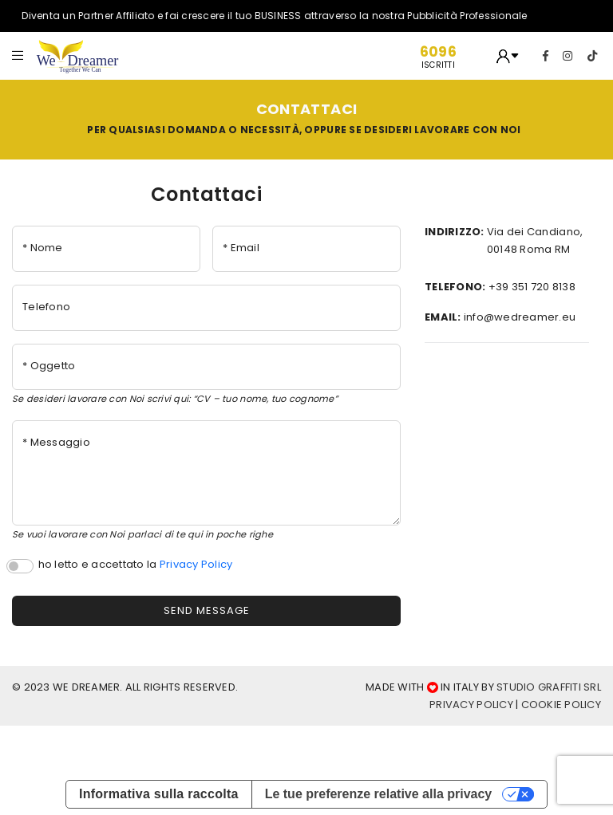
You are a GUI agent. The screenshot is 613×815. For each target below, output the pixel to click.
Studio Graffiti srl (548, 687)
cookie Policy (561, 704)
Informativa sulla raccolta (159, 794)
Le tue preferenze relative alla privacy (378, 794)
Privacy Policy (196, 564)
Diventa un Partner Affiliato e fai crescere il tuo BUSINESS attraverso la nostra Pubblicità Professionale (276, 15)
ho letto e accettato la (135, 564)
